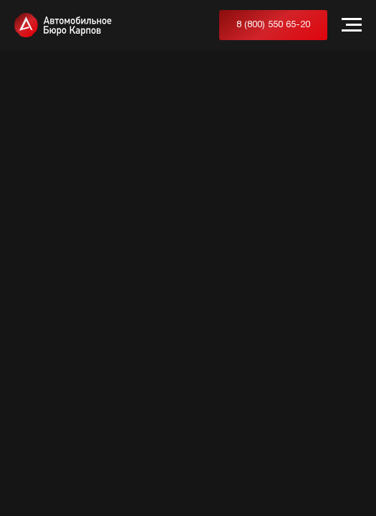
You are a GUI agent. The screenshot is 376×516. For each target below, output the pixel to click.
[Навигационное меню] (352, 25)
